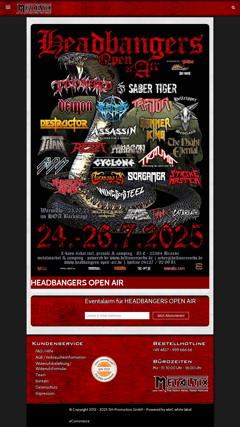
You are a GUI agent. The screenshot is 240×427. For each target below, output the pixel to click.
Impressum (45, 393)
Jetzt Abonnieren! (171, 316)
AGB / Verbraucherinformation (61, 357)
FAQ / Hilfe (44, 351)
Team (41, 375)
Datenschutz (47, 387)
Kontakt (42, 381)
